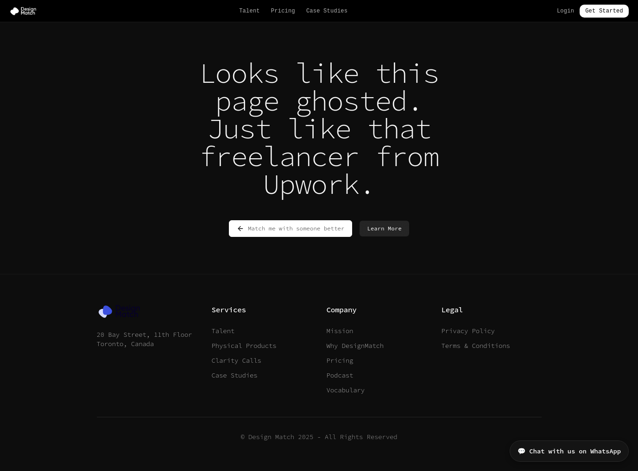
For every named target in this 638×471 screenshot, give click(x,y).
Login (565, 11)
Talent (249, 11)
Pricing (283, 11)
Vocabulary (346, 390)
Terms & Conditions (476, 345)
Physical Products (244, 345)
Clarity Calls (236, 360)
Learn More (384, 228)
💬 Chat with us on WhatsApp (569, 451)
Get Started (604, 11)
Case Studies (326, 11)
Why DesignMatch (355, 345)
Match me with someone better (290, 228)
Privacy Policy (468, 331)
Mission (340, 331)
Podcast (340, 375)
